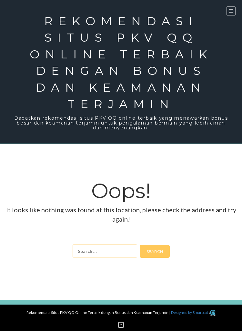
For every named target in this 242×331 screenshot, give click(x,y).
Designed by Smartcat (193, 312)
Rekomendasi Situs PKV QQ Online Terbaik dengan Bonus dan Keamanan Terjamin (121, 62)
